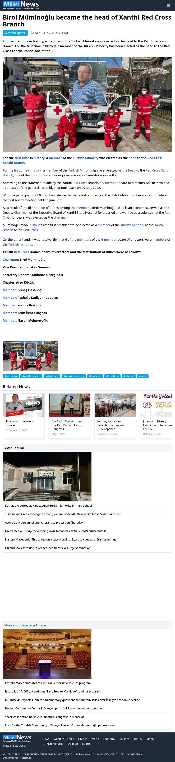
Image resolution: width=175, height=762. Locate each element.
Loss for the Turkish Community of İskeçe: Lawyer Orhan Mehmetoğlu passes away (60, 725)
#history (129, 376)
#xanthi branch (31, 376)
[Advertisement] (87, 586)
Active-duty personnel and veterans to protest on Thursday (44, 522)
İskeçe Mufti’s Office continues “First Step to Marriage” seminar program (52, 691)
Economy (109, 739)
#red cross (11, 376)
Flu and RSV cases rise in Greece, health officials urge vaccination (48, 548)
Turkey (138, 739)
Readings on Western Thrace (20, 423)
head (132, 158)
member (55, 158)
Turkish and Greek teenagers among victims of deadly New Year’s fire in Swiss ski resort (63, 514)
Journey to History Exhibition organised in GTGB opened (112, 425)
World (95, 739)
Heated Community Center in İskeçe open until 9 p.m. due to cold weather (54, 708)
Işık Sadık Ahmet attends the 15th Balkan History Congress (68, 425)
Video (150, 739)
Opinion (73, 744)
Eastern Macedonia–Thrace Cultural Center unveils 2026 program (48, 683)
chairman (61, 217)
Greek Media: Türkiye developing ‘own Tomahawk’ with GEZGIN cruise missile (56, 531)
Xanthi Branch (14, 163)
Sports (86, 744)
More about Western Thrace (25, 625)
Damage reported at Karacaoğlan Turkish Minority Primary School (48, 505)
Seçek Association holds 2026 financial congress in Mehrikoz (44, 717)
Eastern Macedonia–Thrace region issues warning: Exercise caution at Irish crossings (60, 539)
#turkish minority (74, 376)
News (45, 739)
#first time (112, 376)
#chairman (52, 376)
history (39, 158)
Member (9, 290)
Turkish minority (20, 244)
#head (143, 376)
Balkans (124, 739)
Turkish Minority (85, 158)
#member (95, 376)
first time (22, 158)
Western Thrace (64, 739)
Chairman (21, 212)
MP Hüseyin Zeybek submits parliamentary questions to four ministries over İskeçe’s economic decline (72, 700)
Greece (82, 739)
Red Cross (154, 158)
